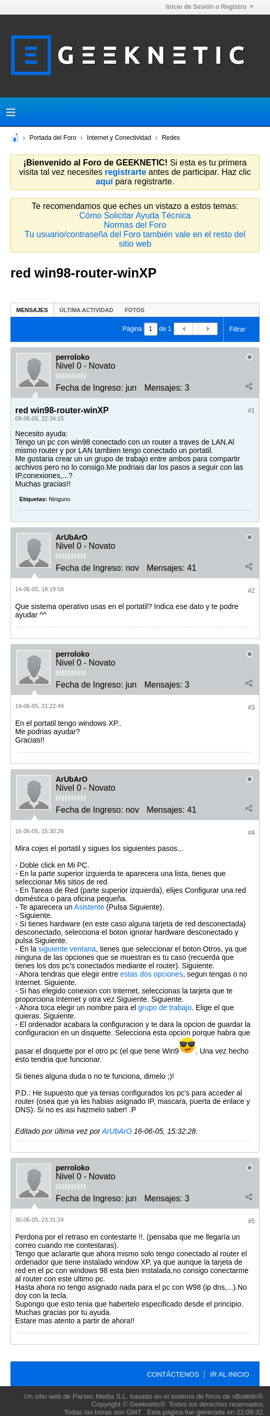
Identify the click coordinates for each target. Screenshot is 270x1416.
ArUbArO (71, 537)
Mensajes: (163, 387)
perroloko (72, 357)
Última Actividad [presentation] (87, 310)
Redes (171, 137)
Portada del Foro (52, 137)
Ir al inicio (229, 1374)
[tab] (32, 310)
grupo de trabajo (165, 1007)
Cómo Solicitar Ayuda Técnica (135, 215)
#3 (251, 707)
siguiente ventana (67, 949)
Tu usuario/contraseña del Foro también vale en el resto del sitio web (135, 239)
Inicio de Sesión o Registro (209, 6)
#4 (251, 832)
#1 (251, 410)
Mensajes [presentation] (32, 310)
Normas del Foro (135, 224)
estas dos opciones (151, 974)
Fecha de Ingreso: (89, 387)
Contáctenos (173, 1374)
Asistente (89, 907)
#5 (251, 1221)
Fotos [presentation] (134, 310)
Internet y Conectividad (119, 137)
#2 (251, 590)
